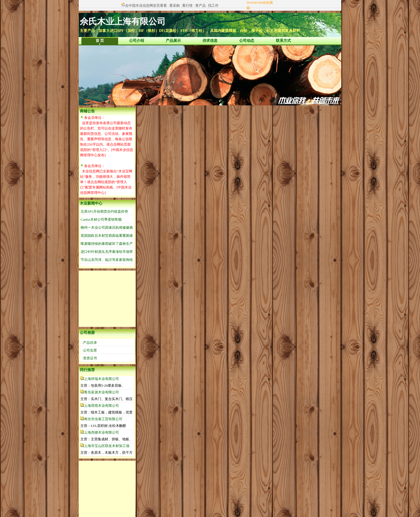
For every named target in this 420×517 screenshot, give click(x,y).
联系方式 (283, 41)
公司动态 (246, 41)
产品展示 (173, 41)
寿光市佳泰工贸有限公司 (103, 419)
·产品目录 (89, 343)
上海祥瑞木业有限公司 (101, 379)
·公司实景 (89, 350)
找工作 (213, 5)
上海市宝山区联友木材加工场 (106, 446)
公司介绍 (136, 41)
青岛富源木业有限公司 (101, 392)
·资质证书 (89, 358)
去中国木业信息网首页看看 (146, 5)
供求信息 (210, 41)
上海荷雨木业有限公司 (101, 406)
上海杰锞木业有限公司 (101, 432)
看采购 (174, 5)
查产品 (200, 5)
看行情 (187, 5)
